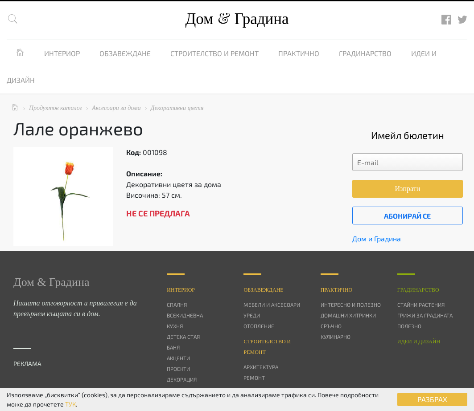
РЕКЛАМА (27, 363)
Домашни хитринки (348, 315)
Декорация (182, 379)
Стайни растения (421, 304)
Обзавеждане (125, 53)
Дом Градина (237, 19)
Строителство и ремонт (214, 53)
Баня (173, 347)
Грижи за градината (425, 315)
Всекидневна (185, 315)
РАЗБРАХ (432, 399)
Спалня (177, 304)
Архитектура (260, 367)
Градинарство (365, 53)
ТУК (70, 404)
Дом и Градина (376, 238)
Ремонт (254, 377)
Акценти (178, 358)
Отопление (258, 326)
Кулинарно (335, 337)
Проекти (178, 369)
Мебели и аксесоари (271, 304)
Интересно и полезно (351, 304)
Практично (298, 53)
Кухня (175, 326)
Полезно (409, 326)
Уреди (251, 315)
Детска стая (183, 337)
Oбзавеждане (263, 290)
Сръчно (331, 326)
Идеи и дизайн (418, 341)
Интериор (62, 53)
